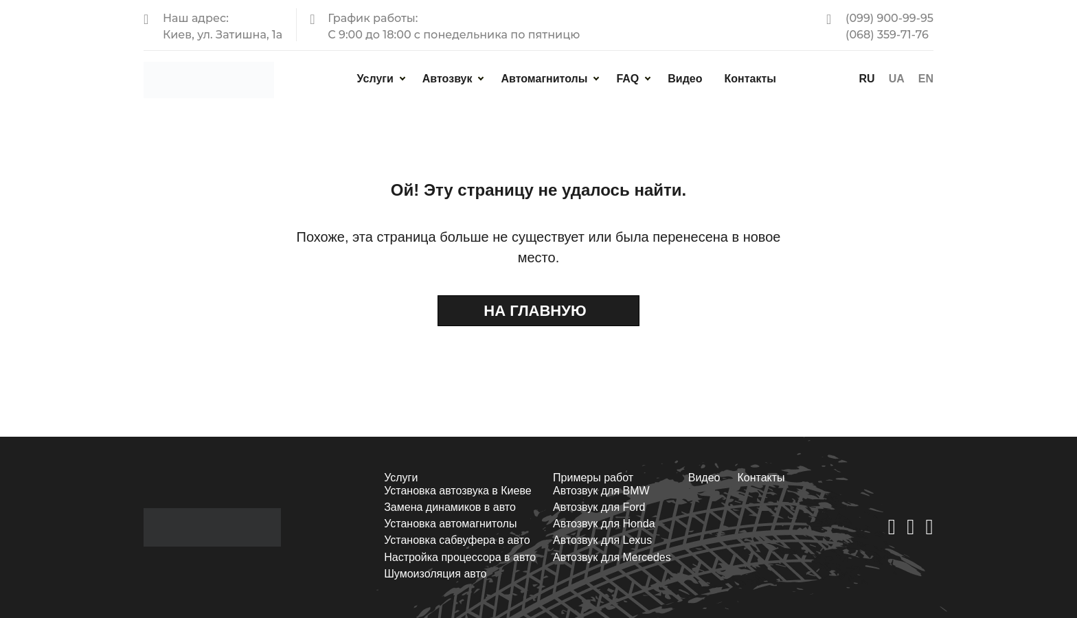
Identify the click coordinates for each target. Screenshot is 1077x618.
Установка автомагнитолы (450, 523)
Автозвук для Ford (599, 507)
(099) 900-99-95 (889, 18)
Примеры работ (593, 477)
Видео (685, 78)
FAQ (627, 78)
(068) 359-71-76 (887, 34)
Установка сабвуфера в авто (457, 540)
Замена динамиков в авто (450, 507)
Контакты (749, 78)
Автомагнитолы (544, 78)
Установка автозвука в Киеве (457, 490)
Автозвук (447, 78)
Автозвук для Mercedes (612, 557)
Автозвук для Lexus (602, 540)
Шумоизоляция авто (435, 574)
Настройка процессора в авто (460, 557)
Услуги (375, 78)
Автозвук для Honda (604, 523)
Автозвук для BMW (601, 490)
